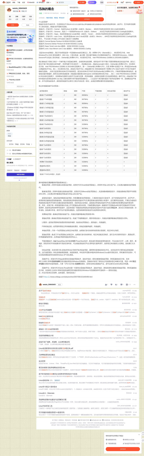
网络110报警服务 (61, 425)
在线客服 (107, 420)
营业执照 (121, 425)
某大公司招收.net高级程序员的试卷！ (22, 154)
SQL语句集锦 (16, 150)
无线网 (77, 264)
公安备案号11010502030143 (58, 423)
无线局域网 (56, 261)
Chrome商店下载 (83, 425)
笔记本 (114, 208)
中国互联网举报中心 (72, 425)
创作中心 (128, 2)
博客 (13, 2)
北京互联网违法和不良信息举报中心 (115, 423)
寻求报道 (74, 420)
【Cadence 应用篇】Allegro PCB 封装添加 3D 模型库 (20, 109)
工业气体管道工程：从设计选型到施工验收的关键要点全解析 (20, 103)
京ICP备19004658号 (72, 423)
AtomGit (30, 2)
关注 (59, 285)
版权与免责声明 (100, 425)
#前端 (56, 18)
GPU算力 (40, 1)
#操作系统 (49, 18)
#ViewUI (61, 18)
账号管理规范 (92, 425)
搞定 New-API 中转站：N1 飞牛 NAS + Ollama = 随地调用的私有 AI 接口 (20, 114)
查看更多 (20, 86)
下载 (18, 2)
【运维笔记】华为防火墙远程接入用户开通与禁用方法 (20, 120)
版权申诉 (108, 425)
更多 (49, 2)
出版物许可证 (114, 425)
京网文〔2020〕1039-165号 (85, 423)
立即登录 (87, 19)
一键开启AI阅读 (20, 174)
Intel (54, 241)
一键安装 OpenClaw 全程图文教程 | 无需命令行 (20, 98)
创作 (138, 2)
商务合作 (68, 420)
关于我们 (55, 420)
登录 (101, 2)
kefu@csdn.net (96, 420)
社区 (23, 2)
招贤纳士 (61, 420)
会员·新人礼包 (112, 2)
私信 (27, 25)
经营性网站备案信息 (99, 423)
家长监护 (53, 425)
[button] (7, 144)
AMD (74, 241)
